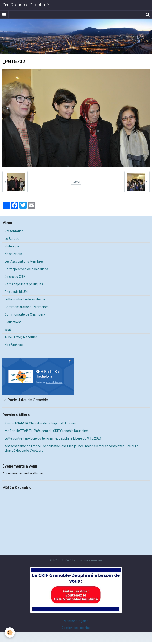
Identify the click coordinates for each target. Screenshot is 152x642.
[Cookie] (10, 632)
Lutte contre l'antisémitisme (25, 299)
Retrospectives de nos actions (26, 269)
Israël (8, 329)
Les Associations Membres (24, 261)
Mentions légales (76, 621)
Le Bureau (12, 239)
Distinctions (13, 322)
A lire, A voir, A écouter (21, 337)
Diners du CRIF (15, 276)
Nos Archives (14, 345)
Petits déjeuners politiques (24, 284)
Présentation (14, 231)
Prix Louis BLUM (16, 292)
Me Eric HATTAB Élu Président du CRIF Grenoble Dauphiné (46, 431)
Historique (12, 246)
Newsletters (13, 254)
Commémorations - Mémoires (27, 307)
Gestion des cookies (76, 628)
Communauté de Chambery (25, 314)
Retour (76, 181)
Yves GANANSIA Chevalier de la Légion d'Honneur (40, 423)
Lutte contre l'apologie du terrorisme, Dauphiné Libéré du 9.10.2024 (53, 438)
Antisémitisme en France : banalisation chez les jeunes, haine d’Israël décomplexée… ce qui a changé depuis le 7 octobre (71, 448)
